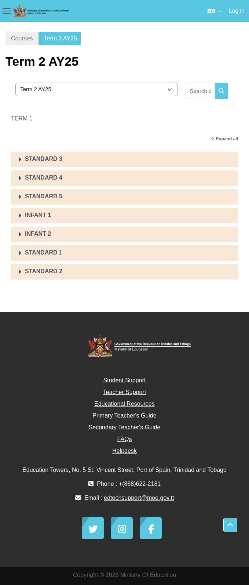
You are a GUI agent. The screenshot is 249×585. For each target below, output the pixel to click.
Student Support (124, 380)
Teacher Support (124, 392)
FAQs (124, 439)
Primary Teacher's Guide (124, 415)
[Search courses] (200, 91)
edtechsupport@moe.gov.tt (139, 498)
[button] (214, 11)
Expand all (227, 138)
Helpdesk (124, 451)
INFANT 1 (38, 215)
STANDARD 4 (43, 177)
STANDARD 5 (43, 196)
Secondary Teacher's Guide (125, 427)
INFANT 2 (38, 234)
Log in (236, 11)
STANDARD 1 (43, 252)
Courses (22, 38)
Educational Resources (124, 404)
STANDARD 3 (43, 159)
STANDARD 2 (43, 271)
